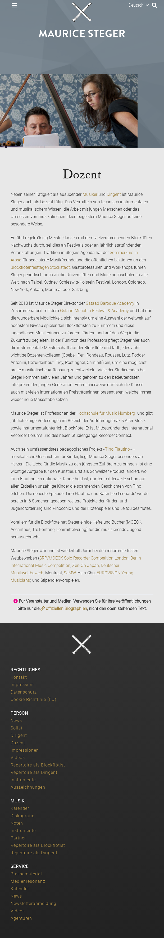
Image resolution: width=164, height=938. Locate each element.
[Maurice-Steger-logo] (82, 12)
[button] (14, 5)
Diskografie (22, 815)
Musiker (90, 194)
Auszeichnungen (28, 787)
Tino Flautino (117, 449)
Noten (17, 823)
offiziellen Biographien (63, 608)
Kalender (20, 808)
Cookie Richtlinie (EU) (33, 699)
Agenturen (21, 918)
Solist (16, 728)
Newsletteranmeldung (33, 903)
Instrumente (23, 779)
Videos (18, 757)
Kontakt (19, 677)
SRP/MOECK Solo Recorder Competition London (84, 558)
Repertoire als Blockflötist (38, 765)
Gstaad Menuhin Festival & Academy (94, 310)
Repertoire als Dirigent (34, 772)
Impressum (22, 684)
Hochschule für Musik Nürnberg (106, 413)
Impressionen (25, 750)
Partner (18, 837)
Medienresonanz (28, 881)
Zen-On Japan (85, 565)
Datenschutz (24, 692)
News (16, 720)
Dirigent (114, 194)
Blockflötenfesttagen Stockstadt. (41, 267)
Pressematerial (26, 873)
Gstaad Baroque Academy (110, 303)
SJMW (70, 572)
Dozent (18, 742)
